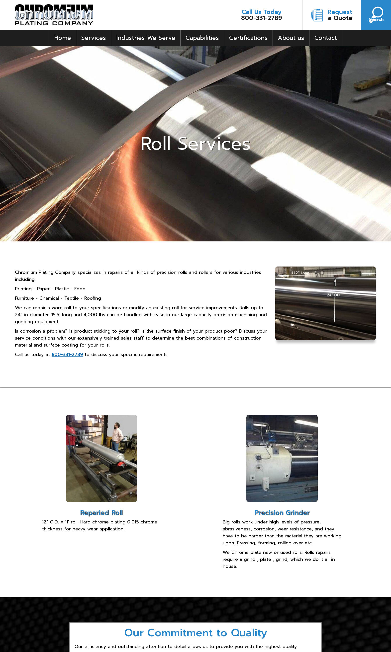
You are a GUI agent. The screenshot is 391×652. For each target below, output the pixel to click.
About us (291, 37)
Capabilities (202, 37)
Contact (325, 37)
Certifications (248, 37)
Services (93, 37)
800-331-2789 (261, 14)
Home (62, 37)
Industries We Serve (145, 37)
